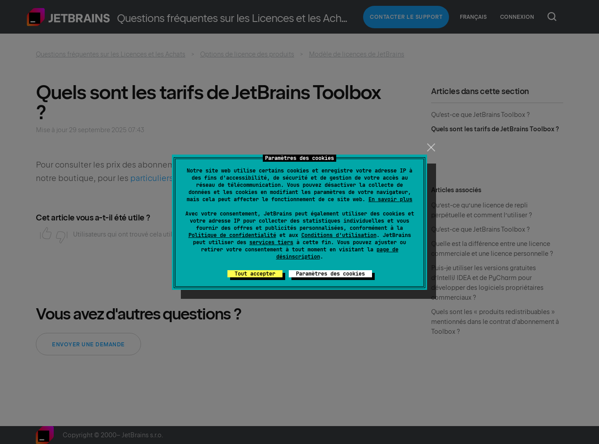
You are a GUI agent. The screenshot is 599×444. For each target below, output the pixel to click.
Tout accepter (255, 273)
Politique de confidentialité (232, 235)
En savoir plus (390, 199)
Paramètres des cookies (330, 273)
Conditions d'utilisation (339, 235)
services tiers (271, 242)
